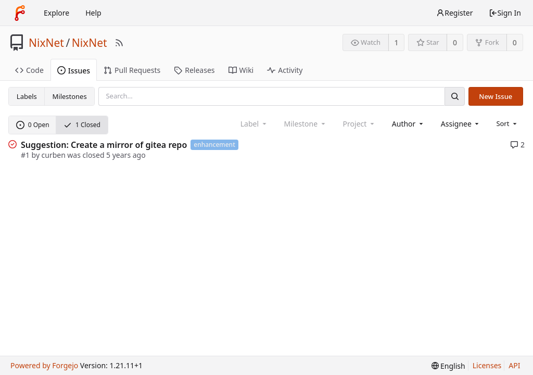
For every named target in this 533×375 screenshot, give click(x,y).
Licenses (487, 365)
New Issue (495, 96)
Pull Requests (132, 70)
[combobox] (408, 123)
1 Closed (82, 124)
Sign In (505, 13)
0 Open (32, 124)
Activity (284, 70)
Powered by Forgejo (44, 365)
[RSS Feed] (119, 42)
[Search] (454, 96)
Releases (194, 70)
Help (93, 13)
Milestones (70, 96)
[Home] (19, 13)
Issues (73, 71)
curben (54, 155)
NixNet (46, 43)
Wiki (241, 70)
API (514, 365)
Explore (56, 13)
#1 (25, 155)
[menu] (507, 123)
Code (29, 70)
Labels (27, 96)
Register (454, 13)
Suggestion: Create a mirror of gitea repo (104, 145)
